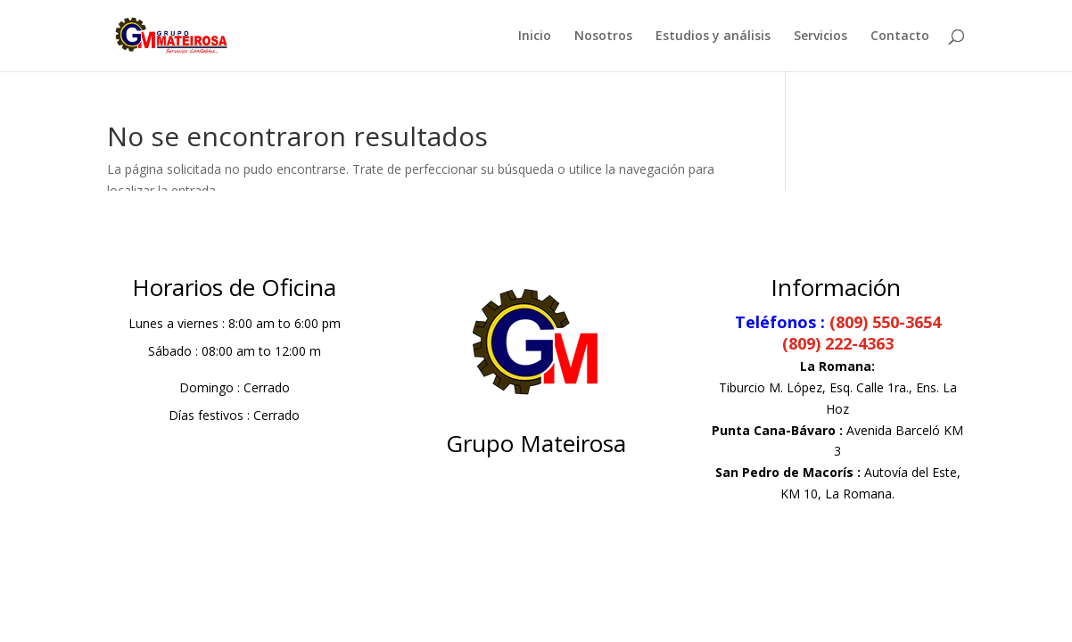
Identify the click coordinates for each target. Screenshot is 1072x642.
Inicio (534, 36)
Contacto (899, 36)
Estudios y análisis (713, 36)
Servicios (820, 36)
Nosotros (603, 36)
